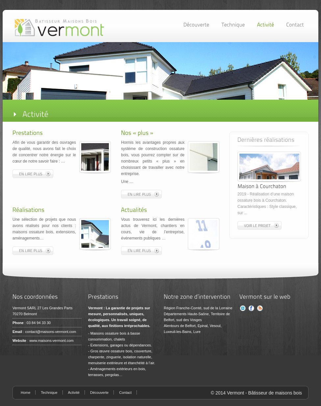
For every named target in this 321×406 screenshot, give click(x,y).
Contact (125, 392)
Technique (49, 392)
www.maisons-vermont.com (51, 341)
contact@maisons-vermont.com (50, 332)
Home (25, 392)
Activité (74, 392)
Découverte (99, 392)
